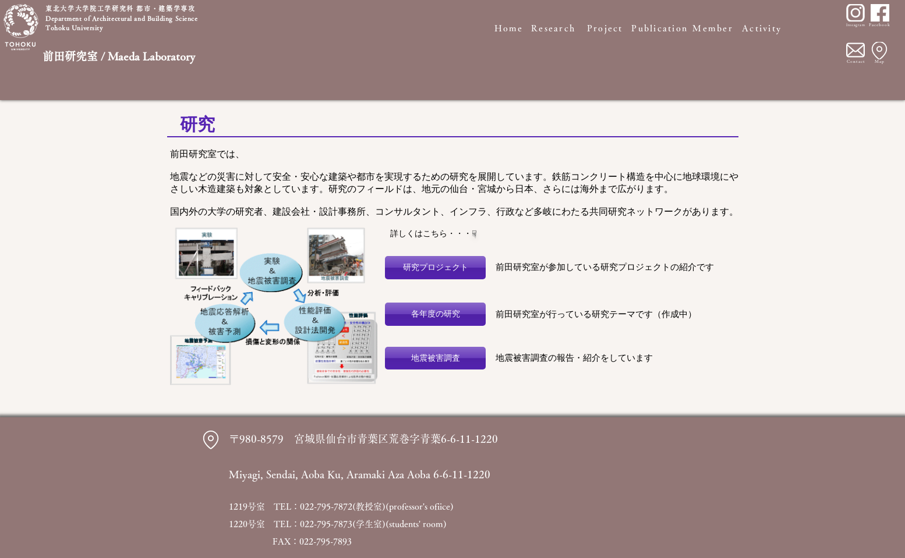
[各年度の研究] (435, 314)
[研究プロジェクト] (435, 267)
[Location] (879, 50)
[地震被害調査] (435, 358)
